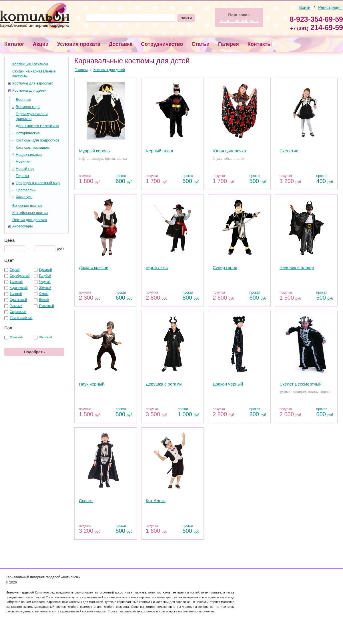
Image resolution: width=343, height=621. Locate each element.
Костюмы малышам (32, 147)
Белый (44, 300)
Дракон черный (228, 384)
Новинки (23, 161)
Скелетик (289, 150)
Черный (45, 282)
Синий (43, 294)
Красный (45, 270)
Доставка (121, 44)
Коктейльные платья (30, 213)
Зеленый (16, 282)
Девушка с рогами (164, 384)
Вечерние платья (27, 205)
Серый (14, 270)
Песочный (46, 306)
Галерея (228, 44)
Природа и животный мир (38, 183)
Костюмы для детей (29, 90)
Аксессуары (22, 226)
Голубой (45, 276)
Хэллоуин (24, 196)
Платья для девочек (29, 220)
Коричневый (19, 288)
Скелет (86, 500)
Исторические (28, 133)
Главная (81, 70)
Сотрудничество (162, 44)
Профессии (25, 190)
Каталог (14, 44)
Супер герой (225, 267)
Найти (186, 18)
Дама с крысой (93, 267)
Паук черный (91, 384)
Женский (45, 337)
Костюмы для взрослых (32, 83)
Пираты (22, 176)
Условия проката (78, 44)
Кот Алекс (155, 500)
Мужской (16, 337)
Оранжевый (18, 300)
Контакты (260, 44)
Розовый (16, 306)
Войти (304, 7)
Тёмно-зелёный (21, 318)
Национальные (29, 154)
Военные (23, 99)
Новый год (25, 168)
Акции (41, 44)
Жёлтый (45, 288)
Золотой (16, 294)
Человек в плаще (297, 267)
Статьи (201, 44)
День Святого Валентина (37, 126)
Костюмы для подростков (37, 140)
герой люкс (157, 267)
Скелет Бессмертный (301, 384)
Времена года (28, 107)
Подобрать (34, 352)
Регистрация (330, 7)
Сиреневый (18, 312)
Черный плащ (159, 150)
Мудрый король (94, 150)
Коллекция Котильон (30, 64)
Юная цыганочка (229, 150)
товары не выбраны (239, 20)
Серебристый (19, 276)
